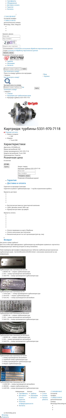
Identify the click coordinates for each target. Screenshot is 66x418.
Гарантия (10, 7)
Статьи (44, 393)
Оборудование (12, 3)
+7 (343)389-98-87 (56, 391)
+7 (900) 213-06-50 (10, 14)
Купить (6, 166)
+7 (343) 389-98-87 (9, 16)
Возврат (8, 239)
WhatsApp (4, 415)
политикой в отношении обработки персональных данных (33, 48)
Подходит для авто (12, 132)
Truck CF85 (14, 140)
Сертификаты (11, 1)
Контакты (10, 9)
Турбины (10, 61)
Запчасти (10, 65)
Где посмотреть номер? (11, 71)
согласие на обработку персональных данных (23, 50)
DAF (12, 136)
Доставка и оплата (13, 5)
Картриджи (11, 63)
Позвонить (4, 417)
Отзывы (44, 395)
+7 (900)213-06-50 (56, 397)
